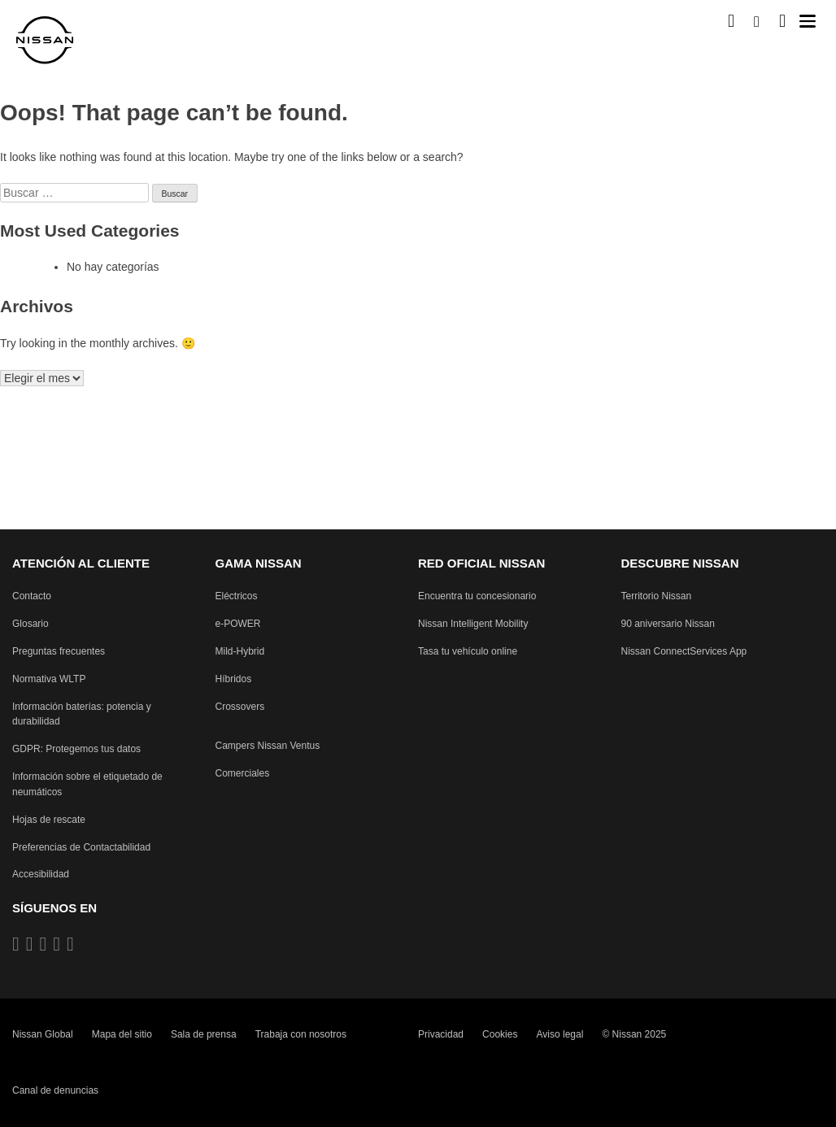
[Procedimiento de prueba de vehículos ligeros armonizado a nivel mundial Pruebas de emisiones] (48, 679)
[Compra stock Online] (731, 21)
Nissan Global (42, 1034)
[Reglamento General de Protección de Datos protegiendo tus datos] (76, 749)
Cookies (499, 1034)
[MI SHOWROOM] (782, 21)
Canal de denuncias (55, 1090)
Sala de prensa (204, 1034)
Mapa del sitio (122, 1034)
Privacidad (441, 1034)
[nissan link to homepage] (44, 40)
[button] (807, 21)
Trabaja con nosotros (300, 1034)
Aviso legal (560, 1034)
